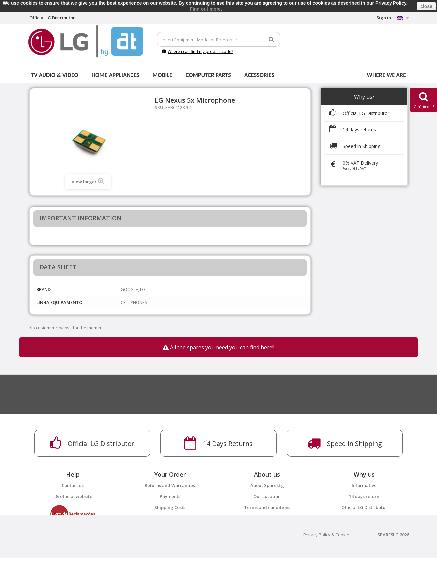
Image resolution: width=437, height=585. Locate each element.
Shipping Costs (169, 507)
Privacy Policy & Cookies (327, 561)
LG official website (72, 496)
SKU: (159, 107)
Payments (170, 496)
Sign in (383, 18)
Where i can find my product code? (197, 51)
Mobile (162, 75)
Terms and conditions (267, 507)
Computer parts (208, 75)
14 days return (364, 496)
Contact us (73, 485)
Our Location (267, 496)
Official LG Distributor (364, 507)
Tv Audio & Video (54, 75)
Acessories (259, 75)
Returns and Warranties (170, 485)
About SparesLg (267, 485)
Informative (364, 485)
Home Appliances (115, 75)
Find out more (205, 9)
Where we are (386, 75)
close (426, 6)
